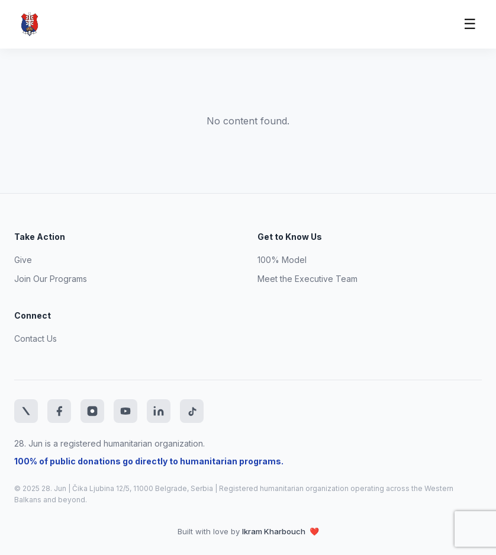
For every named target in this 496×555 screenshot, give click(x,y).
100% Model (282, 260)
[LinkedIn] (158, 411)
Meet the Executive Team (307, 279)
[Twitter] (26, 411)
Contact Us (35, 338)
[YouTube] (125, 411)
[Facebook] (59, 411)
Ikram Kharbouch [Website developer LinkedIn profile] (274, 531)
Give (23, 260)
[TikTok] (192, 411)
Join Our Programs (50, 279)
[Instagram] (92, 411)
